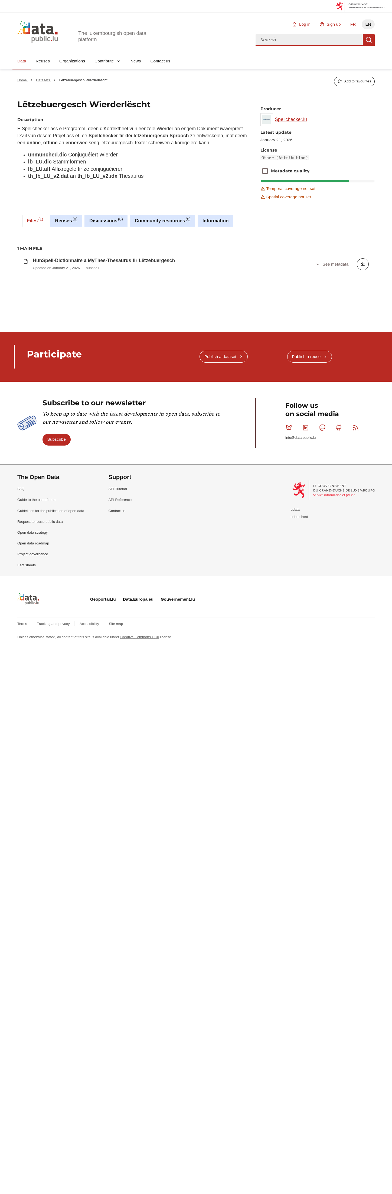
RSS (356, 573)
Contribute (104, 61)
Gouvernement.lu (178, 745)
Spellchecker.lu (291, 119)
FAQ (20, 635)
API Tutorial (118, 635)
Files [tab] (35, 220)
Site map (116, 769)
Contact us (160, 61)
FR (353, 24)
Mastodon (323, 573)
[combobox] (309, 40)
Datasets (43, 80)
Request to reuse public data (40, 667)
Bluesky (290, 573)
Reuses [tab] (66, 220)
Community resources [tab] (163, 220)
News (135, 61)
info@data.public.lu (300, 583)
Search (369, 40)
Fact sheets (26, 711)
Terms (22, 769)
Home (22, 80)
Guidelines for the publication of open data (50, 656)
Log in (305, 24)
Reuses (43, 61)
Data (21, 61)
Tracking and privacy (54, 769)
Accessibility (90, 769)
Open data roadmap (33, 689)
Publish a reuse (306, 502)
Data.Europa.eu (138, 745)
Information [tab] (215, 220)
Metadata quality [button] (265, 171)
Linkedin (307, 573)
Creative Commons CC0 (139, 783)
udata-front (299, 662)
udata (295, 655)
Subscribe (56, 585)
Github (340, 573)
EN (368, 24)
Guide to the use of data (36, 645)
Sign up (333, 24)
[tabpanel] (196, 345)
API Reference (120, 645)
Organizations (72, 61)
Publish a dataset (220, 502)
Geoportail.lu (103, 745)
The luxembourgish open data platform (112, 36)
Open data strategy (32, 678)
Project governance (32, 700)
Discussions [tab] (106, 220)
